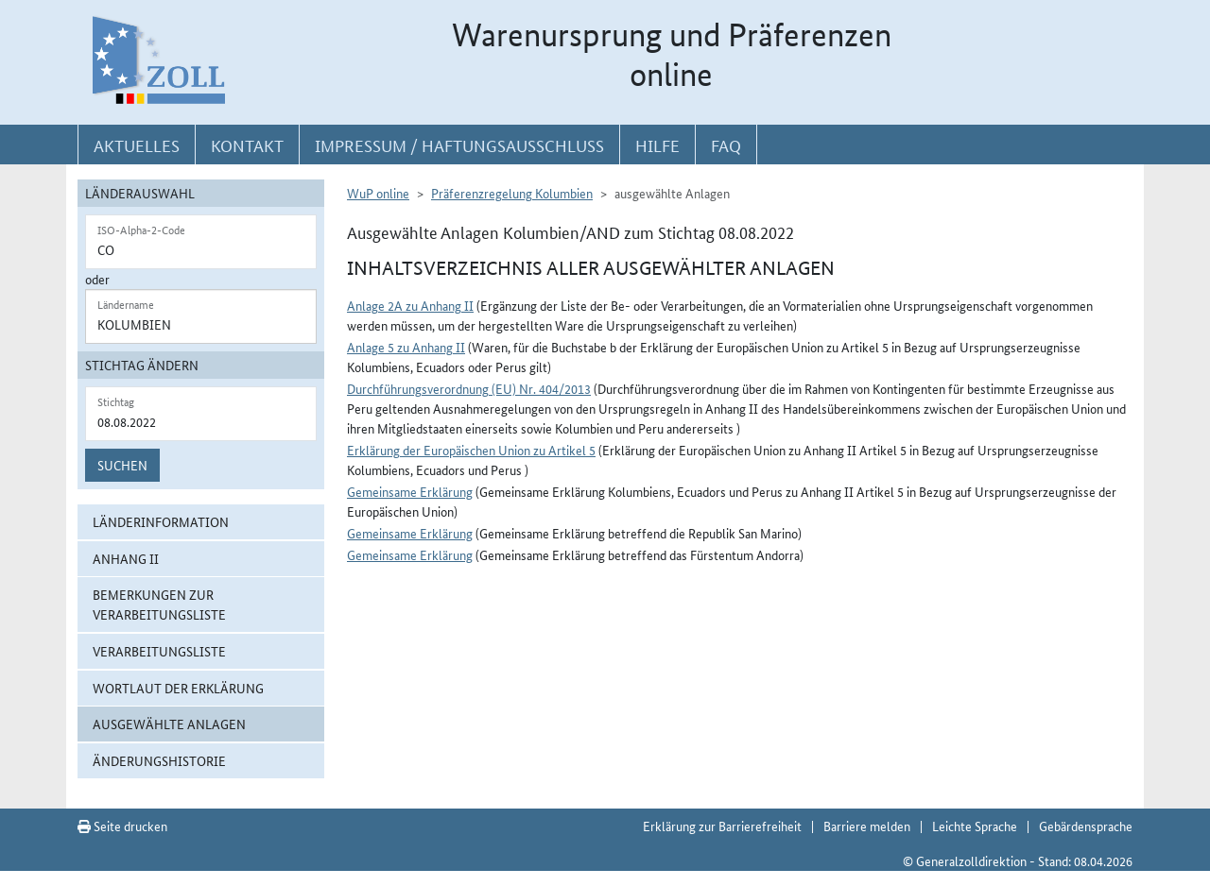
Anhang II (126, 558)
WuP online (378, 192)
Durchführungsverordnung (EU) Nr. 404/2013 (469, 388)
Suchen (122, 464)
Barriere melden (866, 825)
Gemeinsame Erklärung (410, 491)
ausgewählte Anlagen (169, 723)
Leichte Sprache (974, 825)
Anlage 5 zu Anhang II (406, 346)
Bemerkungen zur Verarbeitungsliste (159, 604)
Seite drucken (122, 825)
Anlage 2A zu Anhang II (410, 305)
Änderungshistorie (159, 760)
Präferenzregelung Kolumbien (512, 192)
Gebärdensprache (1085, 825)
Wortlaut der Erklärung (178, 687)
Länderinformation (161, 521)
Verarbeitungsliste (159, 650)
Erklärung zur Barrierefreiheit (722, 825)
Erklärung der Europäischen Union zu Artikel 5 (471, 449)
